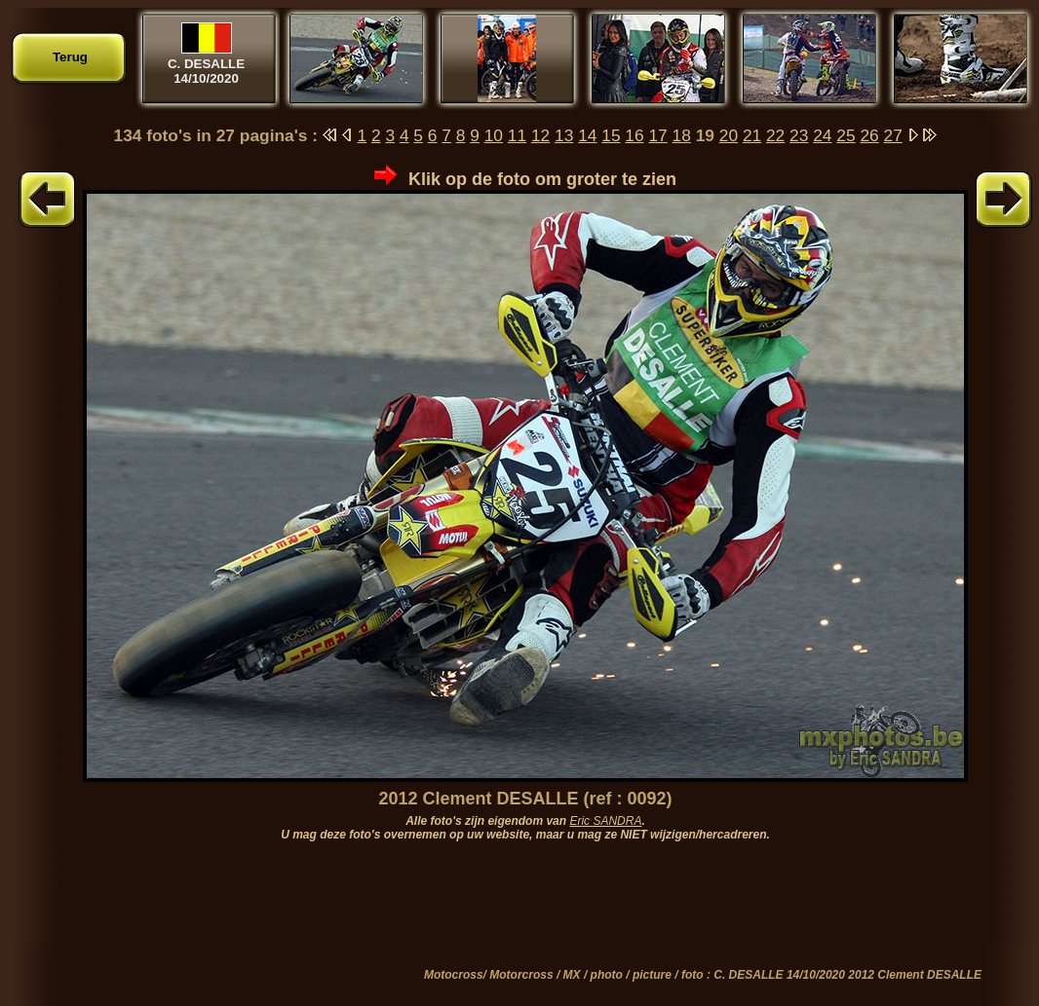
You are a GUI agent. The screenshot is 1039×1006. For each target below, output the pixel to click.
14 (587, 135)
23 (798, 135)
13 (564, 135)
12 (540, 135)
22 (775, 135)
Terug (70, 57)
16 (634, 135)
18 (682, 135)
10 (493, 135)
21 (752, 135)
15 (610, 135)
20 (728, 135)
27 (893, 135)
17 (657, 135)
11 (517, 135)
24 (822, 135)
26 (869, 135)
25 (845, 135)
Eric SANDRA (605, 821)
